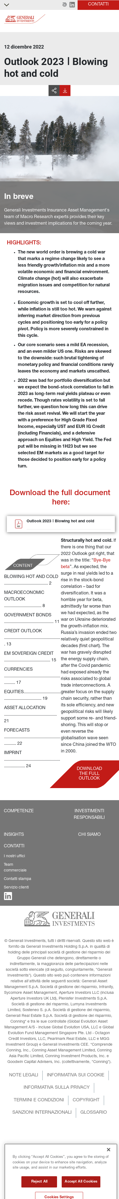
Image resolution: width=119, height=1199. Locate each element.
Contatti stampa (17, 879)
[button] (64, 5)
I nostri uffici (14, 856)
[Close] (109, 1175)
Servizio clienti (16, 888)
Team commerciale (15, 868)
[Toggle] (111, 19)
